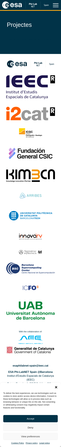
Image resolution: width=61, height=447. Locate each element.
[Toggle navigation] (56, 5)
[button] (56, 387)
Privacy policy (32, 443)
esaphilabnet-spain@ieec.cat (30, 365)
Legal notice (44, 443)
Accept (30, 418)
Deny (30, 427)
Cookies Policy (17, 443)
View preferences (30, 436)
